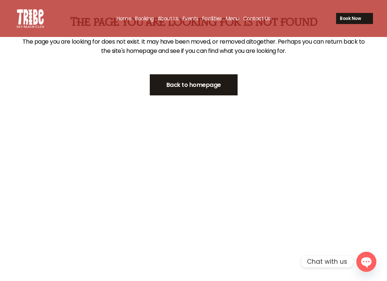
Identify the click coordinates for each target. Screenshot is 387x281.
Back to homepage (193, 85)
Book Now (341, 18)
